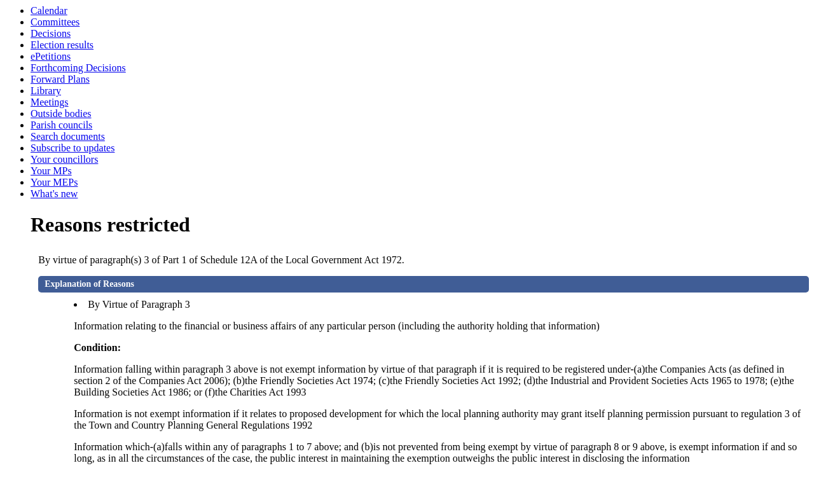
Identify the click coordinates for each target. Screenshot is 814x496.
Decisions (51, 33)
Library (46, 90)
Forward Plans (60, 79)
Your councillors (64, 159)
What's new (54, 193)
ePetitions (51, 56)
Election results (62, 44)
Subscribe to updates (72, 147)
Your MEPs (54, 182)
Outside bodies (61, 113)
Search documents (68, 136)
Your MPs (51, 170)
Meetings (50, 102)
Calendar (49, 10)
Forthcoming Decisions (78, 67)
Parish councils (61, 125)
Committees (55, 22)
